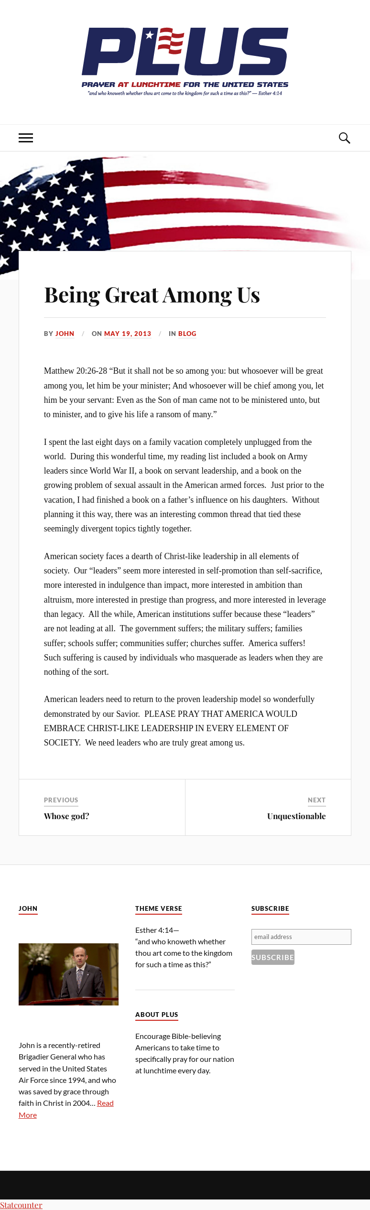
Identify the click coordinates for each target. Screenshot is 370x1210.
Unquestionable (296, 815)
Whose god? (66, 815)
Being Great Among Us (152, 294)
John (65, 333)
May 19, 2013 (128, 333)
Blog (187, 333)
